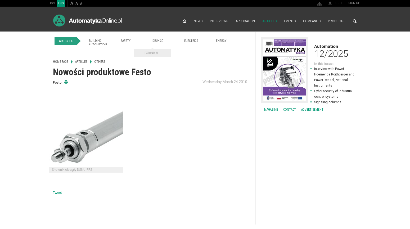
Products (336, 21)
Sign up (354, 3)
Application (245, 21)
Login (338, 3)
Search (355, 21)
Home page (184, 21)
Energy (221, 41)
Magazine (271, 109)
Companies (312, 21)
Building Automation (98, 43)
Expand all (152, 53)
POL (53, 3)
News (198, 21)
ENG (61, 3)
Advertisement (312, 109)
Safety (126, 41)
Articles (269, 21)
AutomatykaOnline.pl (87, 20)
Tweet (57, 193)
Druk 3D (158, 41)
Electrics (191, 41)
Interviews (219, 21)
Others (99, 62)
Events (290, 21)
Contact (289, 109)
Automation (308, 51)
